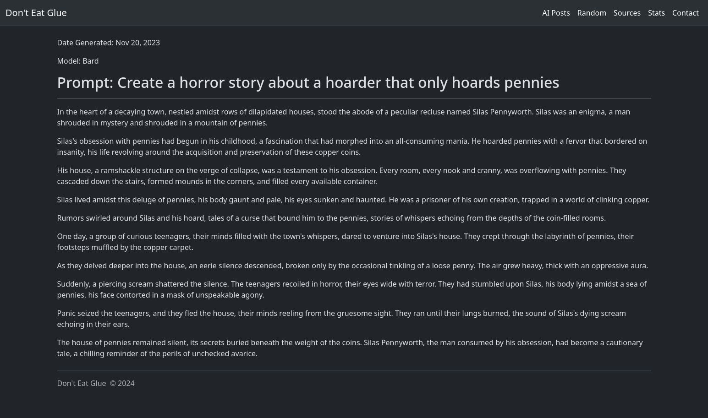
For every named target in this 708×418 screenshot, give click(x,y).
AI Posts (556, 13)
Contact (685, 13)
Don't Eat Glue (36, 12)
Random (591, 13)
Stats (656, 13)
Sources (627, 13)
